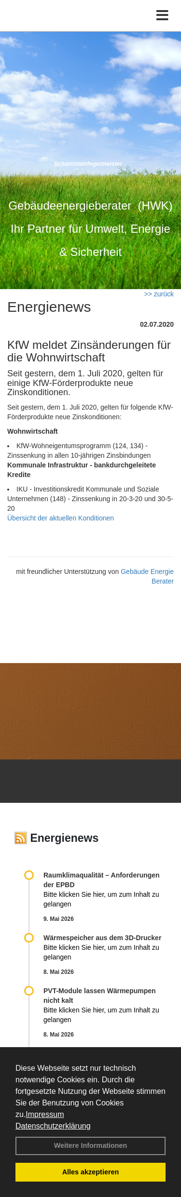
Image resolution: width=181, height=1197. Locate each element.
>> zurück (159, 294)
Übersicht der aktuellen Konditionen (60, 518)
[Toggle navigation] (162, 15)
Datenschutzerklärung (53, 1126)
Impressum (45, 1114)
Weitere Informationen (90, 1145)
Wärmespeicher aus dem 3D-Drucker (102, 938)
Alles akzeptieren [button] (90, 1172)
